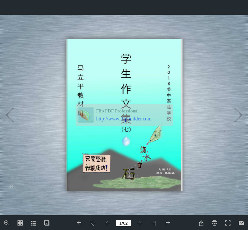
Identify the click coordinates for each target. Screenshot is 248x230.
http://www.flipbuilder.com (124, 118)
